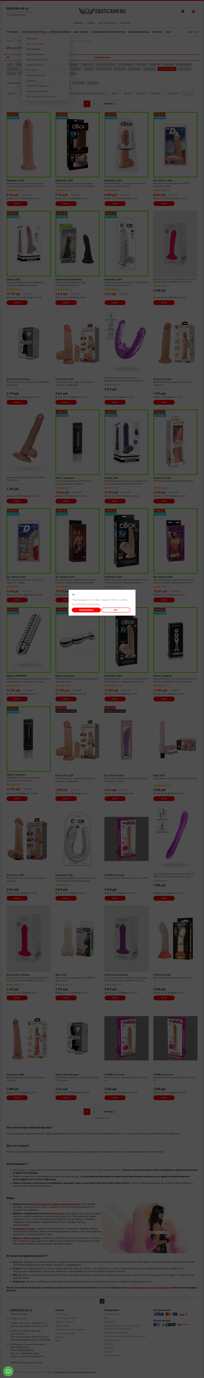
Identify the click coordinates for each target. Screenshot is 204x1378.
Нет (116, 610)
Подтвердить (86, 610)
